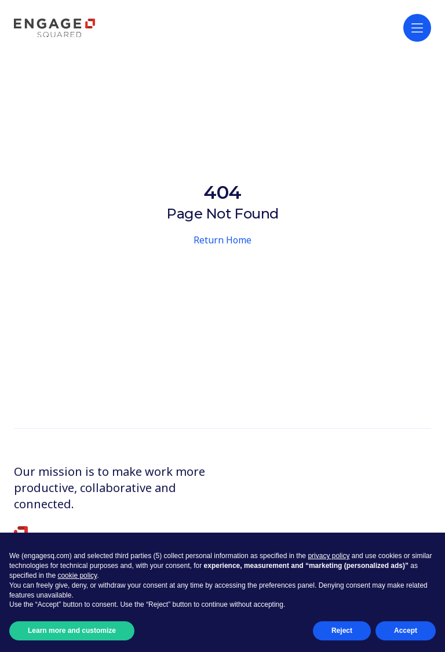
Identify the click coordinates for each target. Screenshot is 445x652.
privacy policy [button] (328, 556)
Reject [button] (341, 630)
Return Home (222, 240)
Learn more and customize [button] (72, 630)
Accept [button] (405, 630)
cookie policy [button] (77, 575)
